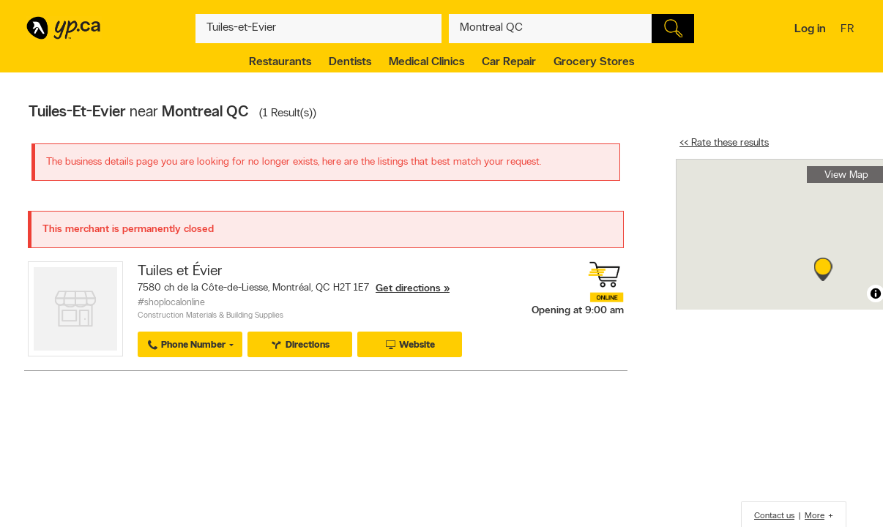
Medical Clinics (426, 62)
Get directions (408, 288)
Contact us (774, 516)
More (814, 516)
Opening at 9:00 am (578, 310)
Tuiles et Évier (180, 271)
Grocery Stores (594, 62)
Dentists (350, 62)
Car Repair (509, 62)
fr (849, 30)
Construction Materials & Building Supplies (210, 316)
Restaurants (280, 62)
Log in (810, 29)
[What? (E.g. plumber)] (318, 28)
